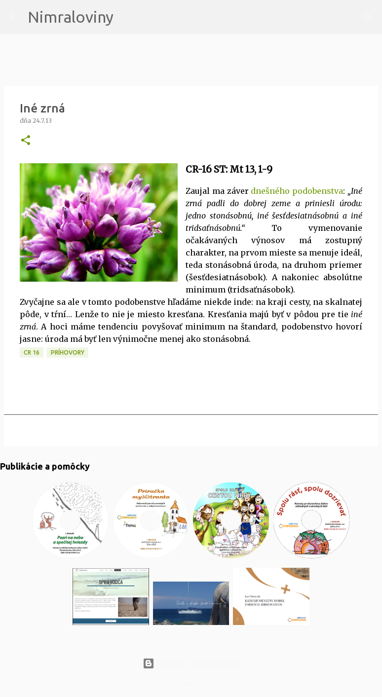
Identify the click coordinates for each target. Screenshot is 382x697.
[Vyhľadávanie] (127, 17)
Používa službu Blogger (191, 663)
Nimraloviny (71, 17)
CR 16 (31, 352)
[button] (26, 140)
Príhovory (67, 352)
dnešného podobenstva (297, 191)
